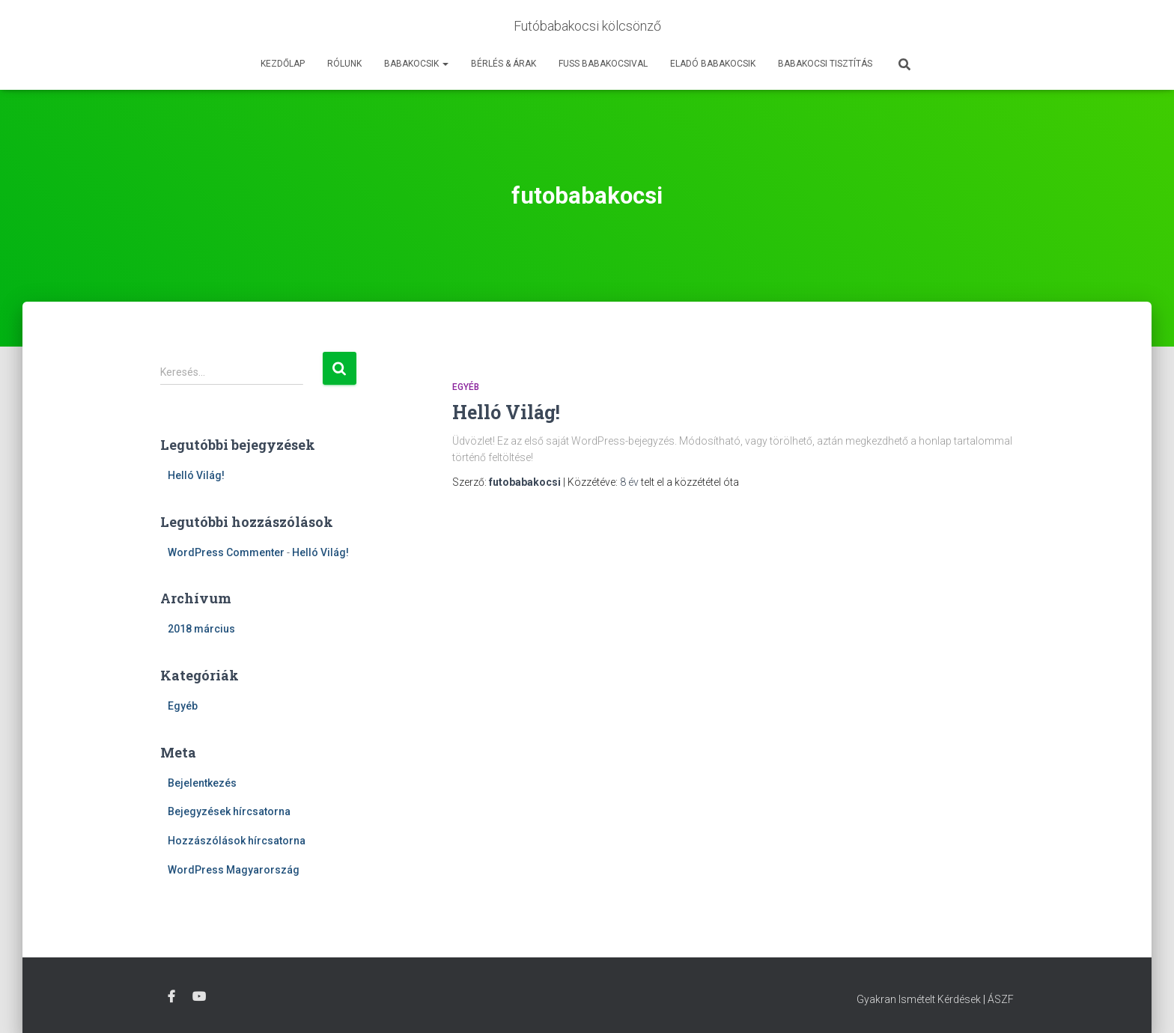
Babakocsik (416, 63)
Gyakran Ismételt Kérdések (919, 999)
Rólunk (344, 63)
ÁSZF (1001, 999)
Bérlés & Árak (503, 63)
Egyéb (183, 706)
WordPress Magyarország (233, 870)
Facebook (171, 997)
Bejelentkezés (202, 783)
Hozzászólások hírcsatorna (236, 841)
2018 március (201, 629)
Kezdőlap (283, 63)
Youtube (199, 997)
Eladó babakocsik (712, 63)
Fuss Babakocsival (603, 63)
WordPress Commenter (226, 552)
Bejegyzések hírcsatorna (229, 811)
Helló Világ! (196, 475)
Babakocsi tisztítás (825, 63)
